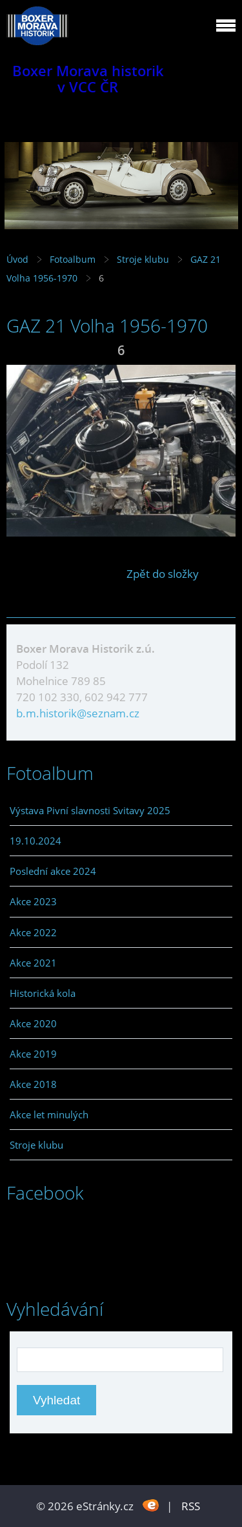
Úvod (17, 259)
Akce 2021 (33, 962)
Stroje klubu (143, 259)
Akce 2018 (33, 1084)
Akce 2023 (33, 901)
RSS (190, 1506)
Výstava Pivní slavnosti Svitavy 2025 (90, 810)
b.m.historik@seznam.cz (77, 713)
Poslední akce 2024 (53, 871)
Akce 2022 (33, 932)
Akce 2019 (33, 1053)
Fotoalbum (73, 259)
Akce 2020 (33, 1023)
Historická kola (43, 993)
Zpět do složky (162, 573)
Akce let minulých (49, 1114)
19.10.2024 (35, 840)
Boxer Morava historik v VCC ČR (88, 79)
